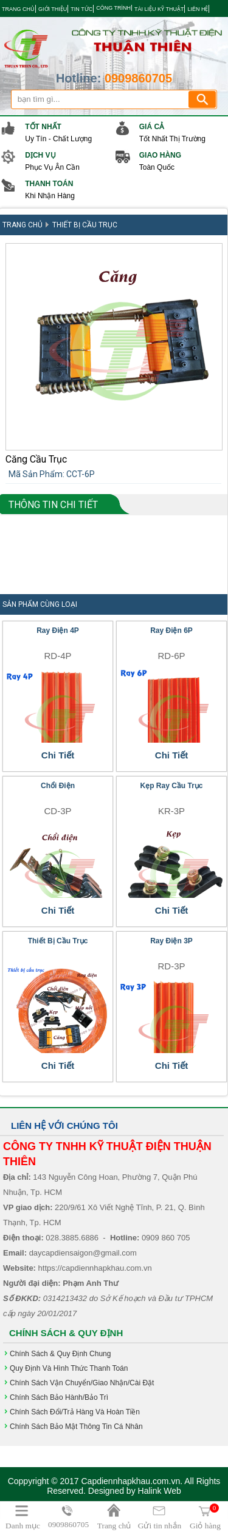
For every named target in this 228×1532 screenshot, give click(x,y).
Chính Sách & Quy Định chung (60, 1354)
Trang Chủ (22, 225)
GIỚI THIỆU (52, 9)
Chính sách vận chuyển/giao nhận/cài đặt (82, 1383)
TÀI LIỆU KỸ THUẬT (159, 9)
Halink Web (159, 1491)
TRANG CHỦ (18, 9)
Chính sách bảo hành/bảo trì (59, 1397)
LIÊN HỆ (197, 9)
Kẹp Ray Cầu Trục (171, 785)
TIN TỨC (81, 9)
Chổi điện (58, 785)
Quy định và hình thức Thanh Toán (69, 1368)
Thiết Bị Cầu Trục (84, 225)
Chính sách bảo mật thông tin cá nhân (76, 1426)
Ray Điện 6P (171, 630)
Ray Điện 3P (171, 941)
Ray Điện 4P (57, 630)
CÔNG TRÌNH (113, 8)
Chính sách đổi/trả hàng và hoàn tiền (75, 1412)
